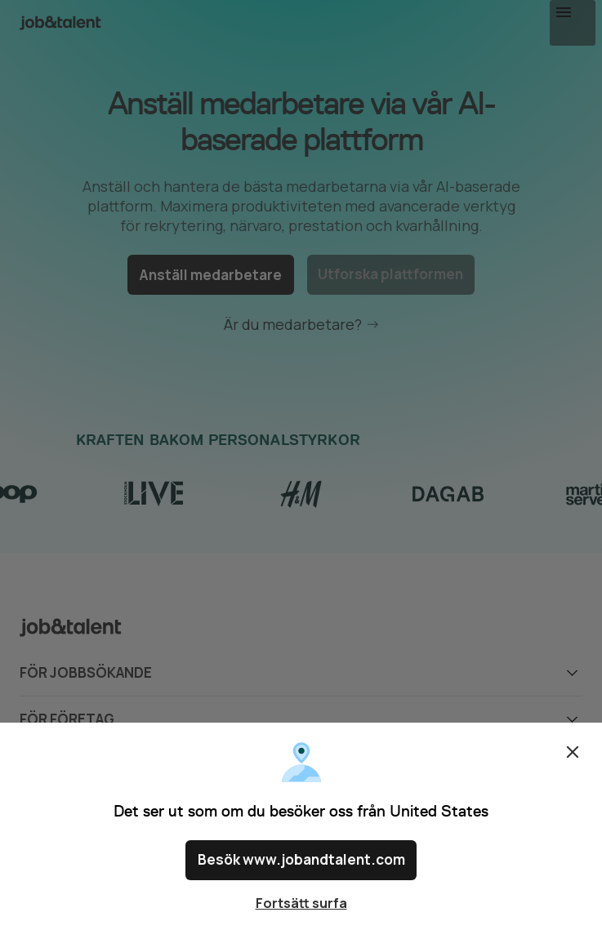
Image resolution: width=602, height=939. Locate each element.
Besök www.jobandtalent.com (301, 864)
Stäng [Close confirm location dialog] (572, 759)
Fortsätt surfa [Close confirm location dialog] (301, 903)
